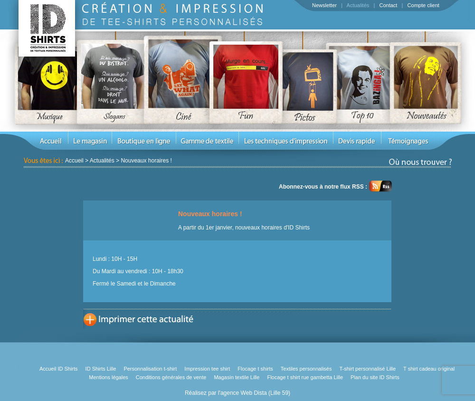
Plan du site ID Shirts (375, 377)
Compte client (423, 5)
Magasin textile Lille (236, 377)
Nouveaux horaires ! (146, 160)
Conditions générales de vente (171, 377)
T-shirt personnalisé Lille (367, 369)
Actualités (358, 5)
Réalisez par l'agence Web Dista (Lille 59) (237, 393)
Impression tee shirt (207, 369)
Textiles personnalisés (306, 369)
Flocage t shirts (255, 369)
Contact (388, 5)
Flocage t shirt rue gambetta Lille (305, 377)
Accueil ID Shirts (58, 369)
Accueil (74, 160)
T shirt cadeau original (429, 369)
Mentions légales (108, 377)
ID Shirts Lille (101, 369)
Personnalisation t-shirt (150, 369)
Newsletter (324, 5)
